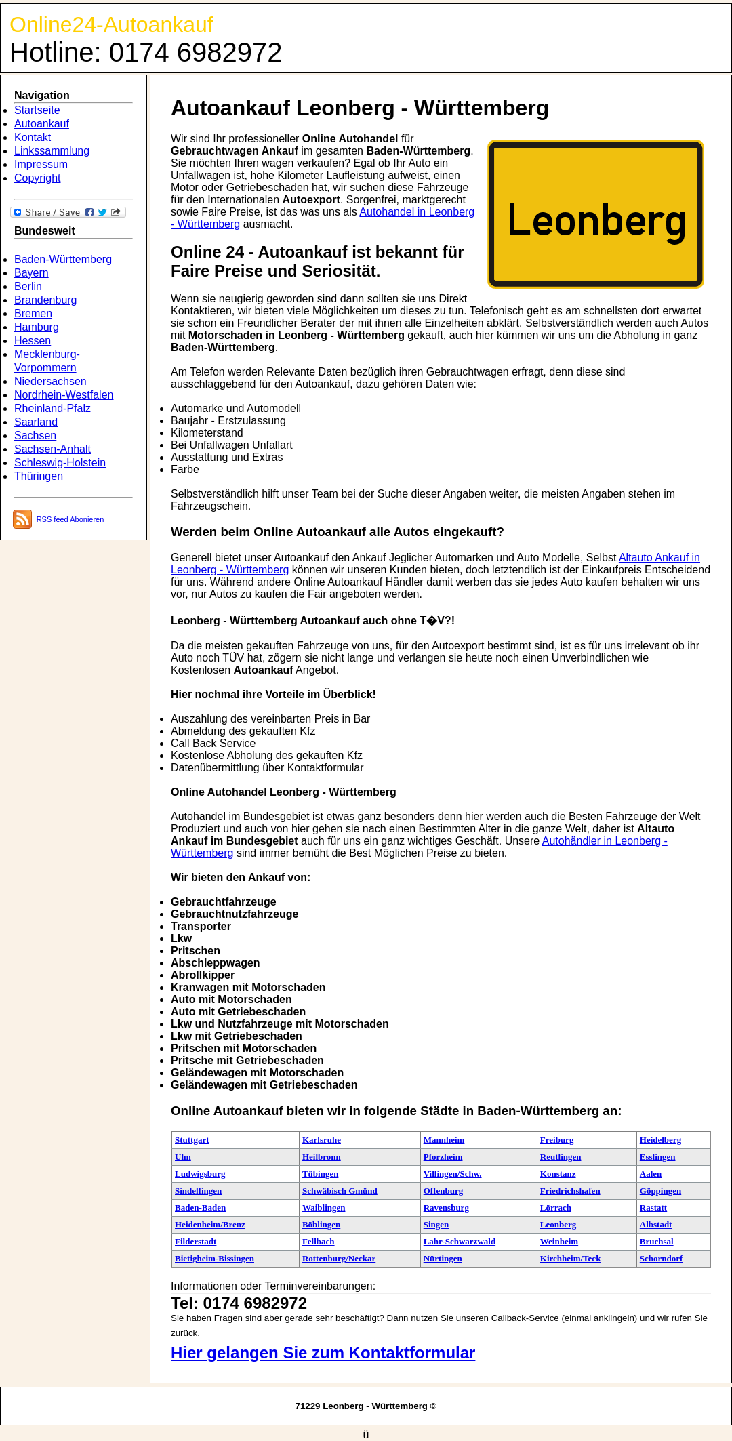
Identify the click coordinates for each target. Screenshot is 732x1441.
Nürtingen (443, 1258)
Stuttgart (192, 1140)
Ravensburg (446, 1207)
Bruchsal (657, 1241)
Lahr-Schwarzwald (459, 1241)
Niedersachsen (50, 381)
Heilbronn (321, 1157)
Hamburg (36, 327)
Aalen (651, 1174)
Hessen (32, 340)
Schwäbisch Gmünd (340, 1190)
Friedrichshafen (570, 1190)
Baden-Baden (200, 1207)
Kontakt (32, 137)
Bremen (33, 313)
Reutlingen (561, 1157)
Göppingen (660, 1190)
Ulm (183, 1157)
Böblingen (321, 1224)
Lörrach (555, 1207)
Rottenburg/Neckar (338, 1258)
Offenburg (444, 1190)
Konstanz (558, 1174)
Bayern (31, 273)
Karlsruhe (321, 1140)
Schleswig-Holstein (60, 462)
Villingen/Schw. (453, 1174)
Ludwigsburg (200, 1174)
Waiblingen (324, 1207)
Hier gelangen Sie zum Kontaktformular (323, 1352)
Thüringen (38, 476)
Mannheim (444, 1140)
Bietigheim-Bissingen (214, 1258)
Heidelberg (660, 1140)
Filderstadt (195, 1241)
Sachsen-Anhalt (52, 449)
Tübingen (320, 1174)
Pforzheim (443, 1157)
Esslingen (658, 1157)
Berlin (28, 286)
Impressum (41, 164)
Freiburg (557, 1140)
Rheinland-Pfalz (52, 408)
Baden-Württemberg (63, 259)
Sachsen (35, 435)
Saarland (36, 422)
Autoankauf (41, 123)
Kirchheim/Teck (570, 1258)
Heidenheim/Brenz (210, 1224)
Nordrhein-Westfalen (63, 395)
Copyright (37, 178)
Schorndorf (661, 1258)
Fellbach (318, 1241)
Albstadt (656, 1224)
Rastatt (653, 1207)
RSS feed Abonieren (70, 519)
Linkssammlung (51, 151)
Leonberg (558, 1224)
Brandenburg (45, 300)
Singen (436, 1224)
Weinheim (559, 1241)
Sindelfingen (198, 1190)
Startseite (37, 110)
